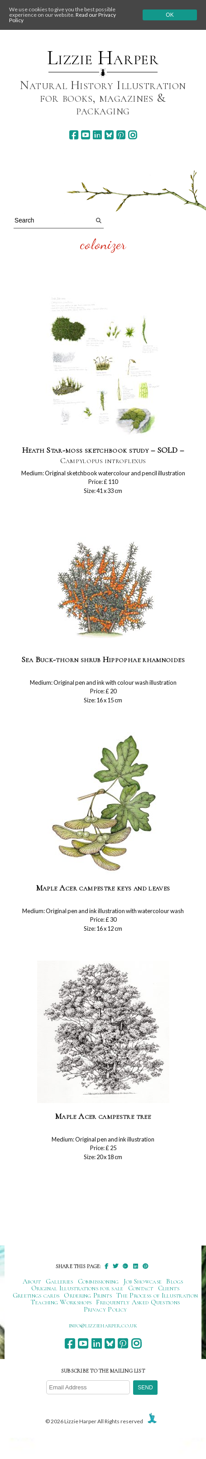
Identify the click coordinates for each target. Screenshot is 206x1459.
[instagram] (132, 135)
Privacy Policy (105, 1309)
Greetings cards (36, 1295)
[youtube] (85, 135)
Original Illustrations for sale (77, 1288)
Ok (169, 15)
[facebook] (73, 135)
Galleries (59, 1281)
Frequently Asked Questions (138, 1302)
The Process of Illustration (157, 1295)
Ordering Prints (88, 1295)
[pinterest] (120, 135)
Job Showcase (143, 1281)
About (32, 1281)
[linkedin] (97, 135)
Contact (140, 1288)
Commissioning (98, 1281)
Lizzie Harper (103, 58)
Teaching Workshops (61, 1302)
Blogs (174, 1281)
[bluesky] (109, 135)
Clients (168, 1288)
